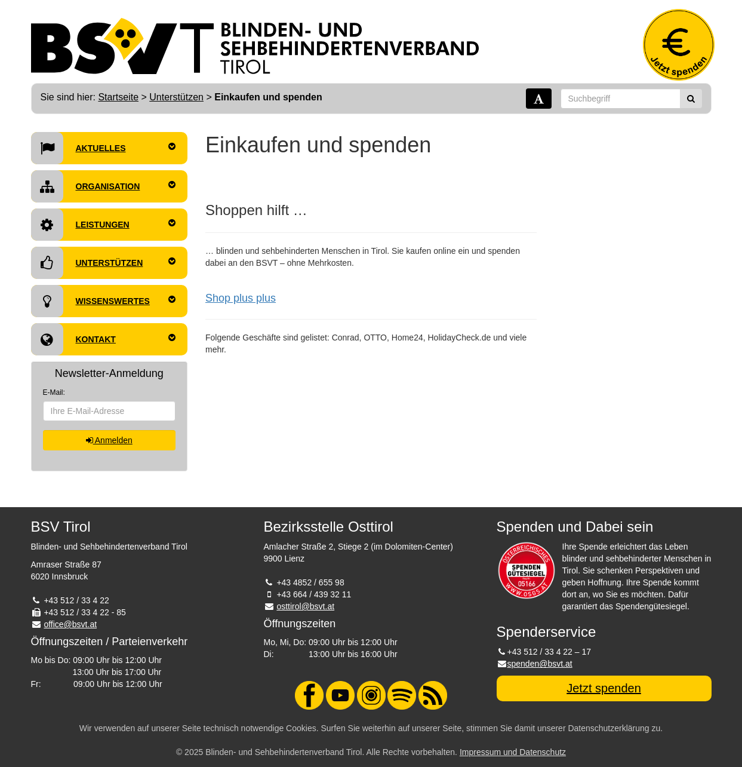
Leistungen (103, 224)
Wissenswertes (103, 301)
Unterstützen (176, 97)
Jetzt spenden (603, 688)
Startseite (118, 97)
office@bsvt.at (70, 624)
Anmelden (109, 440)
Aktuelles (103, 148)
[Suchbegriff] (621, 98)
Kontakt (103, 339)
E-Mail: (54, 392)
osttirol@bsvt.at (305, 606)
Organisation (103, 186)
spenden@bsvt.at (539, 663)
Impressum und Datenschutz (513, 752)
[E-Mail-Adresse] (109, 411)
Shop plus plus (240, 298)
